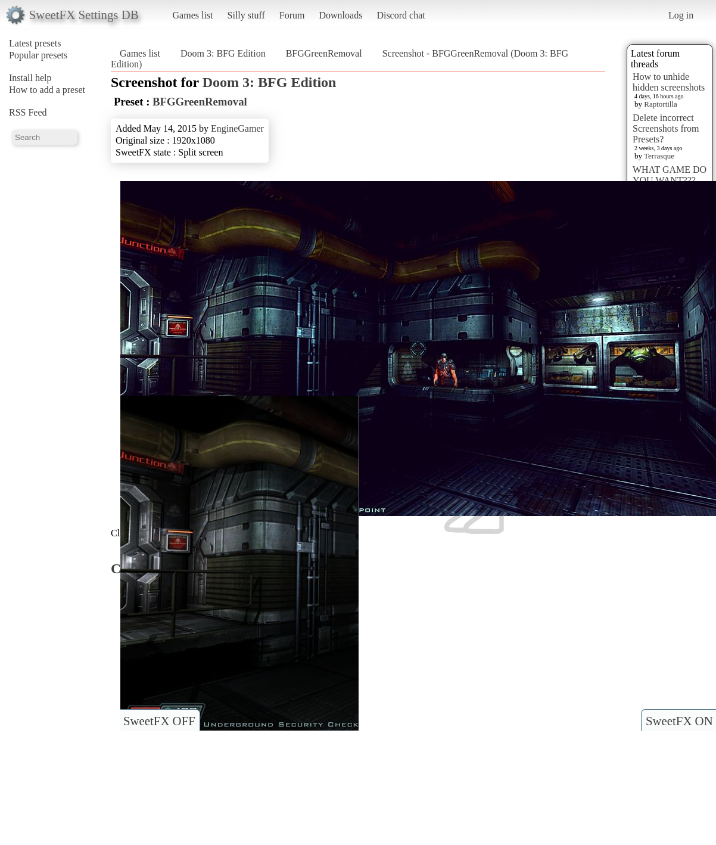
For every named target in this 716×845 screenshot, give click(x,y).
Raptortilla (660, 104)
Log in (680, 15)
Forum (292, 15)
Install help (30, 78)
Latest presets (35, 43)
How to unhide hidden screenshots (669, 82)
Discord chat (400, 15)
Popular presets (38, 55)
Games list (193, 15)
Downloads (340, 15)
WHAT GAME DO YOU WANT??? (669, 174)
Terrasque (659, 155)
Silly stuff (246, 15)
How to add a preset (47, 90)
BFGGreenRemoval (324, 53)
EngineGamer (237, 128)
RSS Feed (28, 112)
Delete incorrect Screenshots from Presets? (666, 128)
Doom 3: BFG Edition (223, 53)
